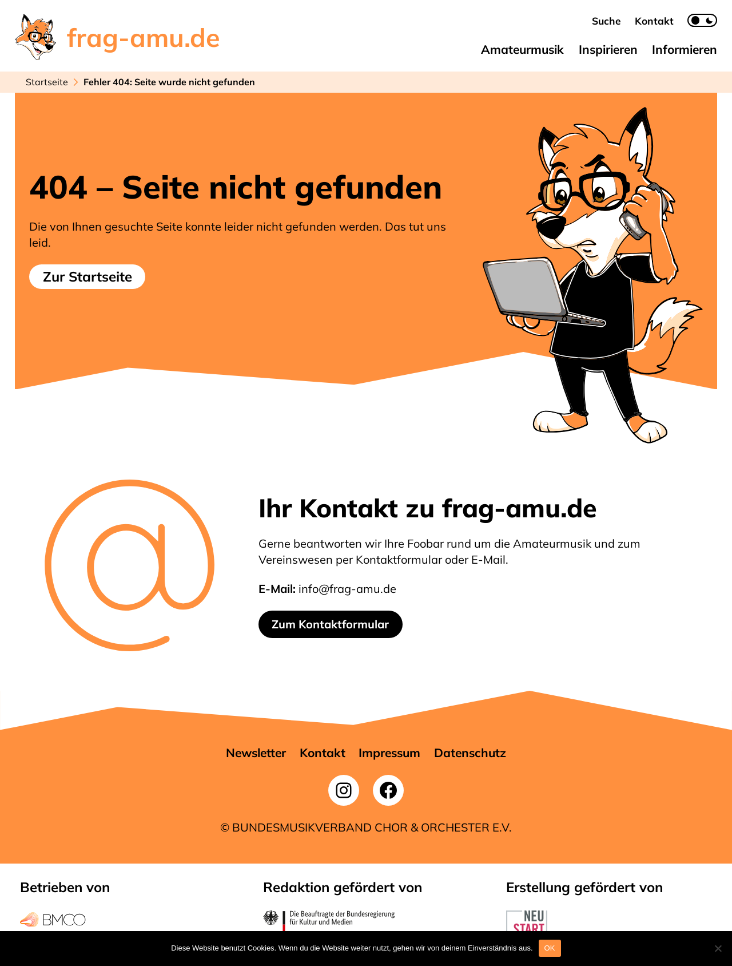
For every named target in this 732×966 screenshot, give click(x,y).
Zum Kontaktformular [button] (330, 624)
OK (549, 948)
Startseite (47, 82)
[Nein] (717, 948)
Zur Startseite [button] (87, 276)
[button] (606, 20)
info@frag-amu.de (347, 588)
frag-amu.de (143, 37)
